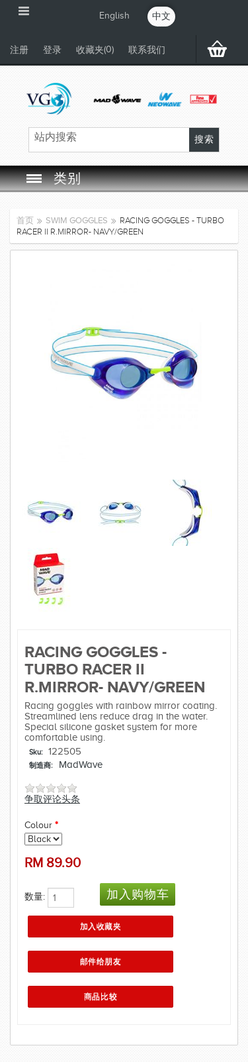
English (114, 16)
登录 (52, 50)
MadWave (81, 764)
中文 (161, 16)
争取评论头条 (52, 799)
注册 (19, 50)
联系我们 (146, 50)
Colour (38, 825)
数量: (34, 897)
